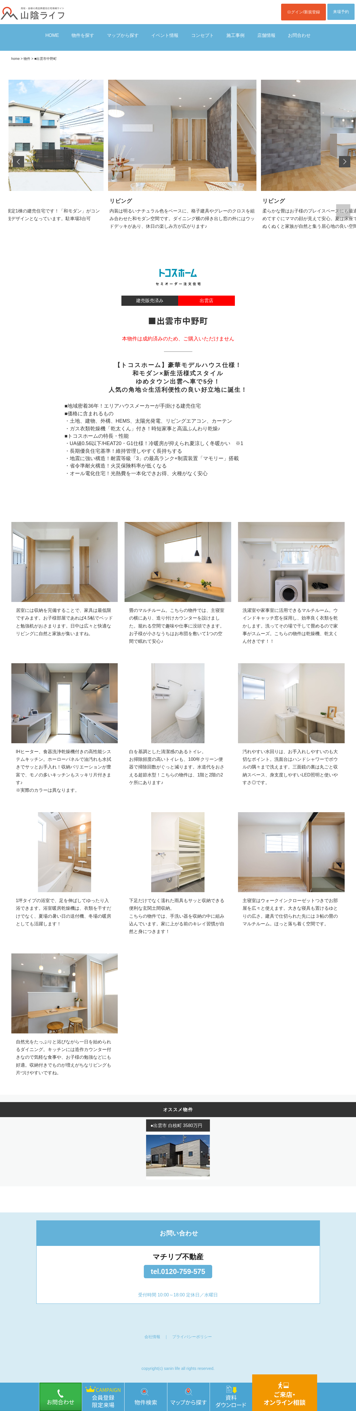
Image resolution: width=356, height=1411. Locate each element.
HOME (52, 35)
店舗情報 (266, 35)
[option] (182, 162)
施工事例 (235, 35)
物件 (27, 59)
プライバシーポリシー (192, 1336)
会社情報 (152, 1336)
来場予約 (341, 11)
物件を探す (82, 35)
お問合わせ (299, 35)
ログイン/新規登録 (303, 12)
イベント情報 (164, 35)
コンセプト (202, 35)
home (15, 59)
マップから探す (123, 35)
